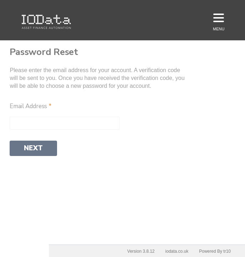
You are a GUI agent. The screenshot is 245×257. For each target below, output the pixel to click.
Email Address (30, 106)
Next (33, 148)
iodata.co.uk (177, 251)
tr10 (227, 251)
